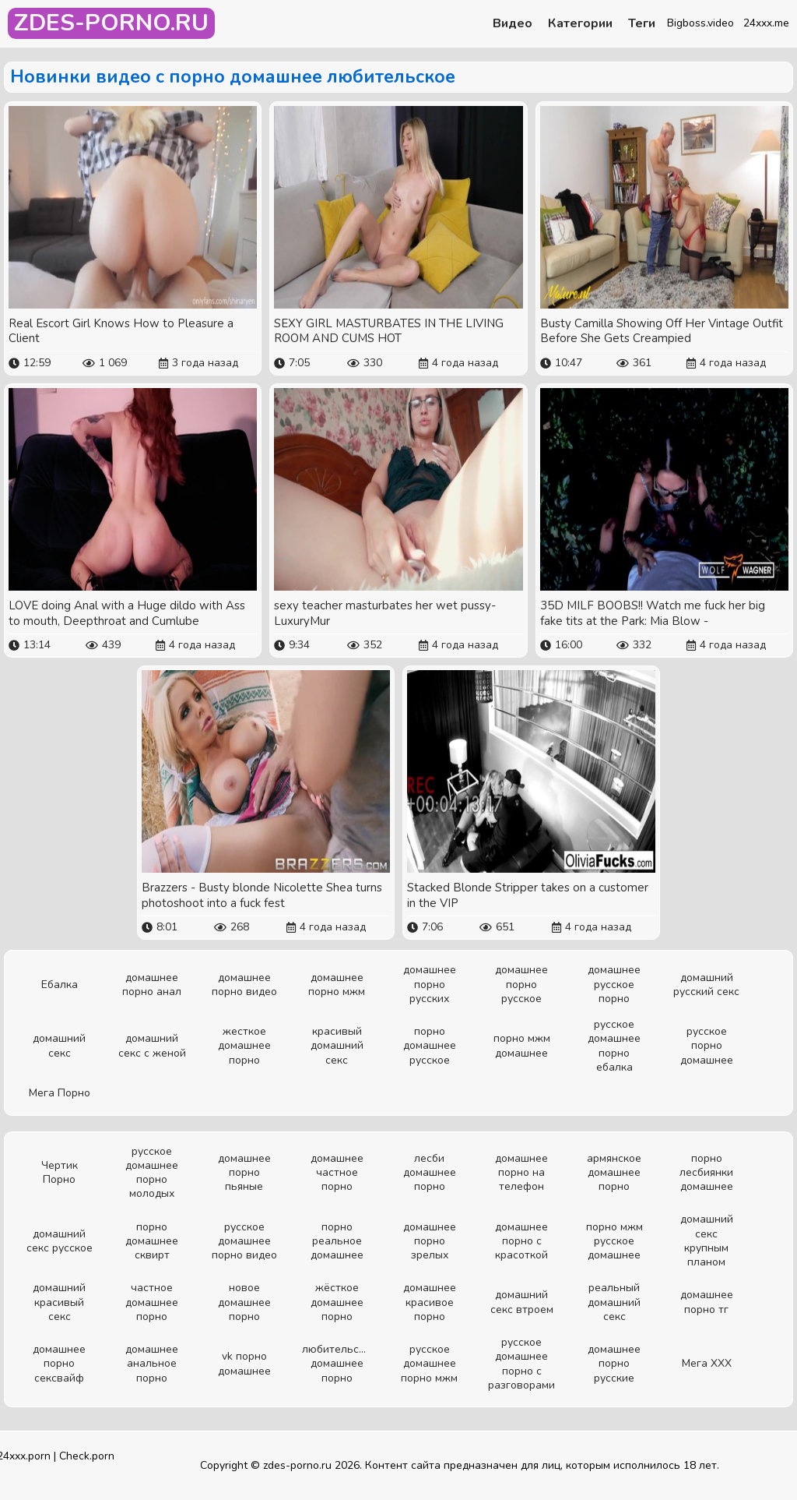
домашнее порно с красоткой (521, 1240)
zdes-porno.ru (297, 1465)
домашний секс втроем (521, 1301)
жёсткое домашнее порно (337, 1301)
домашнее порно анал (151, 984)
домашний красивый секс (59, 1301)
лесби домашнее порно (429, 1172)
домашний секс (59, 1045)
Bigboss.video (700, 23)
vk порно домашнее (244, 1363)
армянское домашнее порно (614, 1172)
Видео (512, 24)
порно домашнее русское (429, 1045)
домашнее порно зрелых (429, 1240)
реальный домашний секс (614, 1301)
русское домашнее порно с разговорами (521, 1363)
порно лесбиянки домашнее (706, 1172)
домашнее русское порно (614, 983)
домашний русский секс (706, 984)
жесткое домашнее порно (244, 1045)
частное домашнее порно (151, 1301)
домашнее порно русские (614, 1363)
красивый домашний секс (337, 1045)
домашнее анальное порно (151, 1363)
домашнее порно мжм (336, 984)
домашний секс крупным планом (706, 1240)
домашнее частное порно (337, 1172)
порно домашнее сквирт (151, 1240)
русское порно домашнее (706, 1045)
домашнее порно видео (244, 984)
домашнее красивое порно (429, 1301)
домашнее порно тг (706, 1301)
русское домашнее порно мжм (429, 1363)
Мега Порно (59, 1092)
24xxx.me (766, 23)
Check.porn (86, 1456)
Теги (641, 24)
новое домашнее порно (244, 1301)
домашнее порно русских (429, 983)
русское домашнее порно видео (244, 1240)
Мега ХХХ (707, 1363)
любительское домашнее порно (336, 1363)
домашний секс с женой (152, 1045)
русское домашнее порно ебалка (614, 1046)
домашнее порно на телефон (521, 1172)
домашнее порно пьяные (244, 1172)
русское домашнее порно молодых (151, 1173)
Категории (580, 24)
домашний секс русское (59, 1240)
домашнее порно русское (521, 983)
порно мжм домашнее (521, 1045)
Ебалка (59, 984)
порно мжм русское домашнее (614, 1240)
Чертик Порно (59, 1172)
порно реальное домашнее (337, 1240)
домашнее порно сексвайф (59, 1363)
